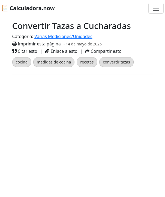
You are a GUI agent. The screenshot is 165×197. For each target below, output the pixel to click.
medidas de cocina (54, 62)
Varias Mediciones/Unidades (63, 36)
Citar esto (24, 51)
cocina (22, 62)
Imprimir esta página (36, 44)
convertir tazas (116, 62)
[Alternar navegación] (156, 8)
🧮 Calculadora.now (28, 8)
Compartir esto (103, 51)
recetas (87, 62)
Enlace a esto (61, 51)
